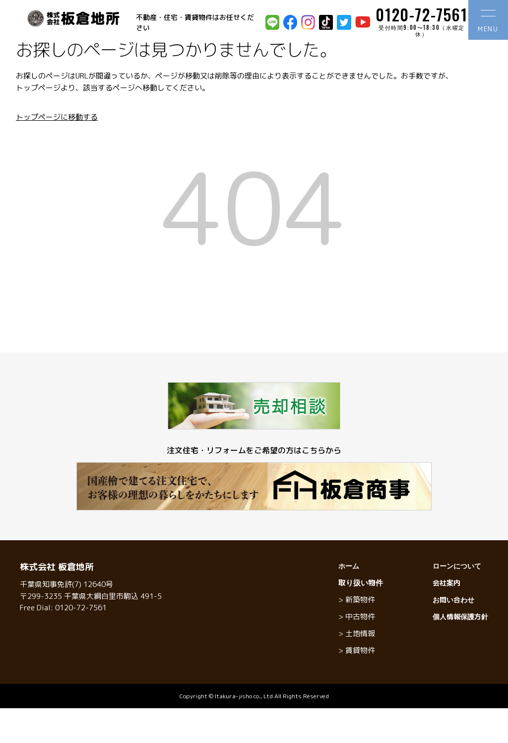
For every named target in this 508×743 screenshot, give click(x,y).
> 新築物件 (356, 599)
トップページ (38, 88)
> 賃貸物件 (356, 650)
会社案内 (446, 582)
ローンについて (457, 566)
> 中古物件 (356, 616)
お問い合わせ (453, 599)
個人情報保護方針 (460, 616)
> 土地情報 (356, 633)
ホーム (348, 566)
